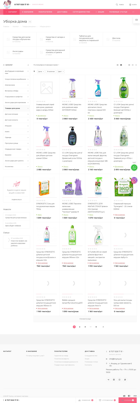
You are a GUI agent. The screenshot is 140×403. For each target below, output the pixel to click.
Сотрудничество (91, 356)
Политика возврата (61, 359)
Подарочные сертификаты (64, 365)
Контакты (88, 365)
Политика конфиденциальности (66, 362)
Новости (7, 209)
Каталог (7, 351)
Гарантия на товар (61, 356)
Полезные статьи (91, 362)
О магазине (31, 351)
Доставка (89, 351)
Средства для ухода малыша (15, 217)
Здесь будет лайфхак (13, 226)
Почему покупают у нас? (35, 356)
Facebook (114, 379)
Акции (87, 359)
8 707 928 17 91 (21, 5)
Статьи (6, 233)
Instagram (119, 379)
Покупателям (60, 351)
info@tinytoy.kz (115, 359)
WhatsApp (125, 379)
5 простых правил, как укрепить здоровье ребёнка (19, 243)
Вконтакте (108, 379)
